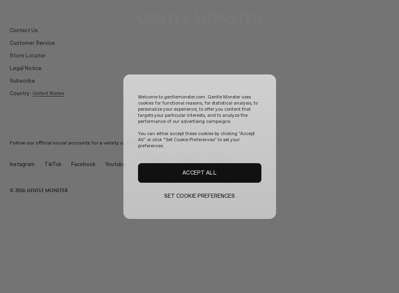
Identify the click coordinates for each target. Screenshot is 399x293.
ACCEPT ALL (199, 172)
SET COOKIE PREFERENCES (199, 195)
